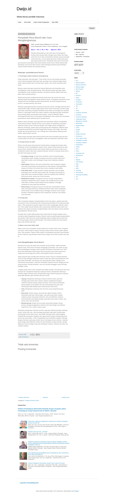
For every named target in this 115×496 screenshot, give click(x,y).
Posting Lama (65, 397)
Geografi (78, 100)
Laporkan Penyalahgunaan (29, 483)
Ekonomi (78, 95)
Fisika (77, 97)
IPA (77, 106)
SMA (77, 164)
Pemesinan (79, 136)
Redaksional (79, 155)
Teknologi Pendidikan (82, 174)
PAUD (77, 132)
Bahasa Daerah (80, 82)
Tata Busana (79, 172)
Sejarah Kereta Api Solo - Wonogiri (37, 431)
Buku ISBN (55, 22)
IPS (77, 108)
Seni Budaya (79, 162)
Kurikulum (78, 115)
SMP (77, 168)
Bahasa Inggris (80, 87)
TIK (77, 177)
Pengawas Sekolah (81, 142)
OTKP (77, 127)
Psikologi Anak (80, 153)
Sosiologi (78, 170)
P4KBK (78, 130)
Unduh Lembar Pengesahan (41, 22)
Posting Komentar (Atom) (32, 400)
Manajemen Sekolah (81, 121)
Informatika (79, 104)
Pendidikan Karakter (81, 140)
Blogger (76, 491)
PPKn (77, 151)
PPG (77, 149)
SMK (77, 166)
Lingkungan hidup (81, 119)
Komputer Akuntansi (81, 112)
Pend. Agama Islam (81, 138)
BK (77, 93)
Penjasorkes (25, 337)
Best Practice (79, 89)
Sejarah (78, 159)
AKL (77, 80)
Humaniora (79, 102)
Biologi (78, 91)
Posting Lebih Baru (23, 397)
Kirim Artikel (27, 22)
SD (77, 157)
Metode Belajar (80, 125)
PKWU (78, 147)
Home (19, 22)
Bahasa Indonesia (81, 85)
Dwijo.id (24, 9)
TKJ (77, 179)
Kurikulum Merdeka (81, 117)
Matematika (79, 123)
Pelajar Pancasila (81, 134)
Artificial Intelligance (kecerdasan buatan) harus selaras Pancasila (46, 463)
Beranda (45, 397)
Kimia (77, 110)
